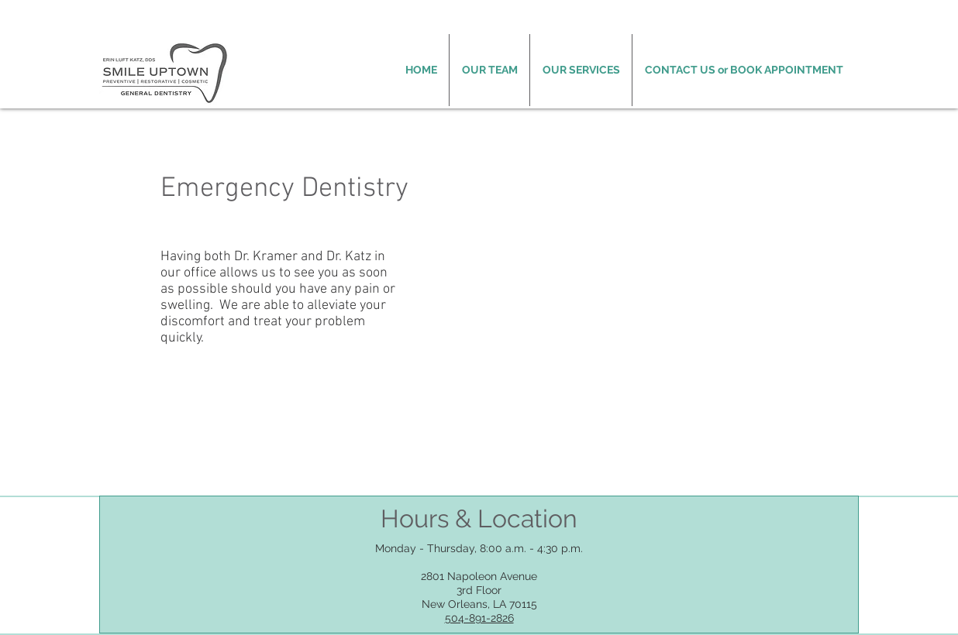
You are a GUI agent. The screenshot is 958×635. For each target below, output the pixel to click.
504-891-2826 (479, 618)
